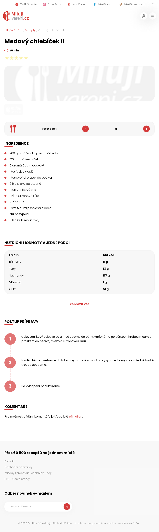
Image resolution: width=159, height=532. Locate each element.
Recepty (30, 30)
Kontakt (9, 461)
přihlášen (75, 416)
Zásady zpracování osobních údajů (28, 473)
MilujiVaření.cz (13, 30)
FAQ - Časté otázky (17, 479)
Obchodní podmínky (18, 467)
